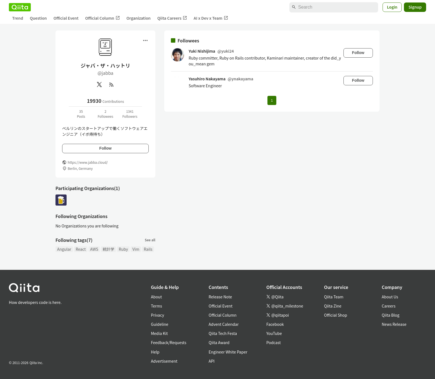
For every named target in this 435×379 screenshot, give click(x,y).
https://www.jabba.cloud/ (88, 162)
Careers (388, 306)
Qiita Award (219, 342)
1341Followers (129, 114)
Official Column (102, 18)
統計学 (108, 249)
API (211, 361)
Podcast (273, 342)
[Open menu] (145, 40)
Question (38, 18)
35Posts (81, 114)
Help (155, 352)
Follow (105, 148)
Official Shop (335, 315)
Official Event (66, 18)
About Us (390, 296)
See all (150, 239)
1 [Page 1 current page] (272, 100)
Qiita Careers (172, 18)
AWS (94, 249)
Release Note (220, 296)
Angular (64, 249)
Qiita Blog (390, 315)
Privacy (157, 315)
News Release (394, 324)
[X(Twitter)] (99, 84)
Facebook (275, 324)
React (81, 249)
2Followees (105, 114)
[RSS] (111, 84)
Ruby (123, 249)
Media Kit (159, 333)
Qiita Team (333, 296)
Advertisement (164, 361)
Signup (415, 7)
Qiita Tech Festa (223, 333)
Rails (148, 249)
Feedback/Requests (168, 342)
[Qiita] (20, 7)
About (156, 296)
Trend (17, 18)
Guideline (159, 324)
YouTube (274, 333)
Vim (135, 249)
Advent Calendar (224, 324)
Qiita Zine (333, 306)
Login (392, 7)
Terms (156, 306)
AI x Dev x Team (211, 18)
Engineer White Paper (228, 352)
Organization (139, 18)
